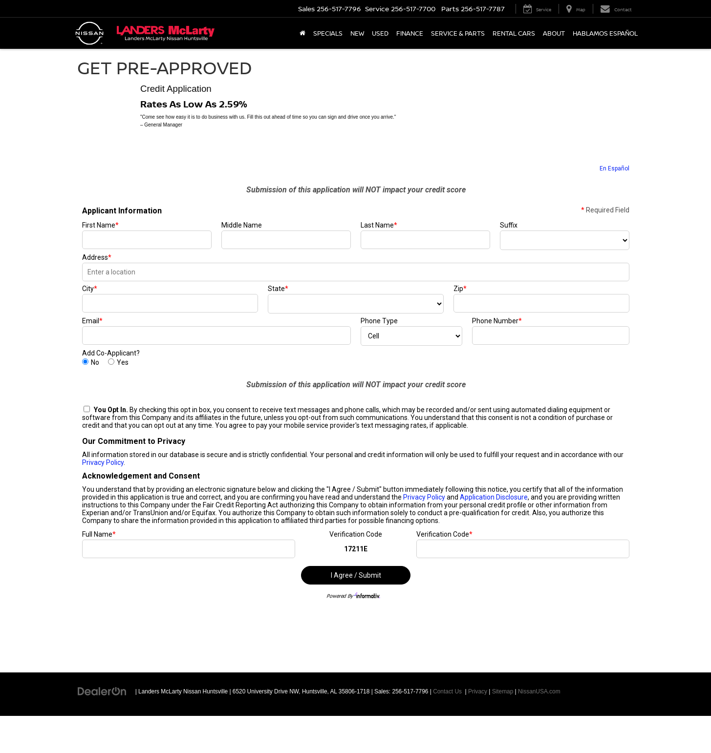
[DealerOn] (102, 691)
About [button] (554, 33)
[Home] (302, 33)
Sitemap (503, 691)
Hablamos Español (605, 33)
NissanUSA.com (539, 691)
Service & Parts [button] (458, 33)
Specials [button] (328, 33)
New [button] (357, 33)
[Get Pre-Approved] (355, 400)
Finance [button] (409, 33)
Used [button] (380, 33)
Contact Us (447, 691)
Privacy (477, 691)
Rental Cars (514, 33)
